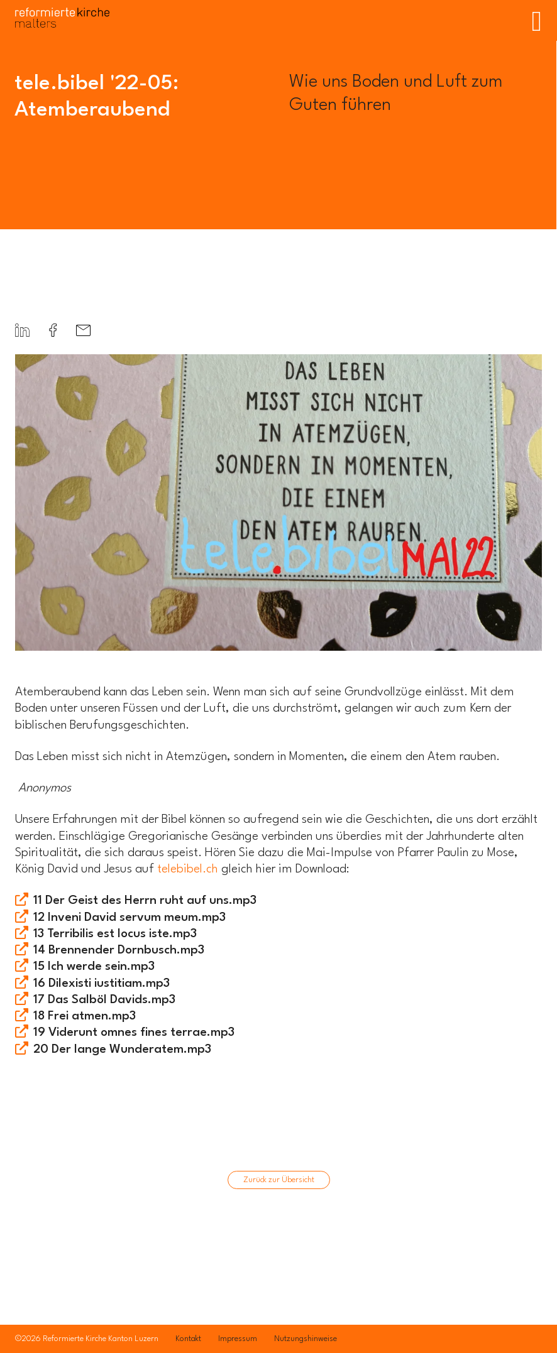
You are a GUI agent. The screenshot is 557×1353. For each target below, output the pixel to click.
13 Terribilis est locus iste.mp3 (115, 934)
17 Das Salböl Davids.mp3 (104, 1000)
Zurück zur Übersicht (278, 1180)
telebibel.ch (187, 869)
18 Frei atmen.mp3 (84, 1016)
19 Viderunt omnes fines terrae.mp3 (133, 1032)
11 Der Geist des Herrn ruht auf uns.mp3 (144, 900)
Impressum (237, 1339)
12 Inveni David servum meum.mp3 (129, 917)
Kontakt (188, 1339)
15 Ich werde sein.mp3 (94, 966)
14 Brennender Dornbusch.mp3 (118, 950)
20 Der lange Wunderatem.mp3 (122, 1049)
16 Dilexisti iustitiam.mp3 (101, 983)
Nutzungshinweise (305, 1339)
